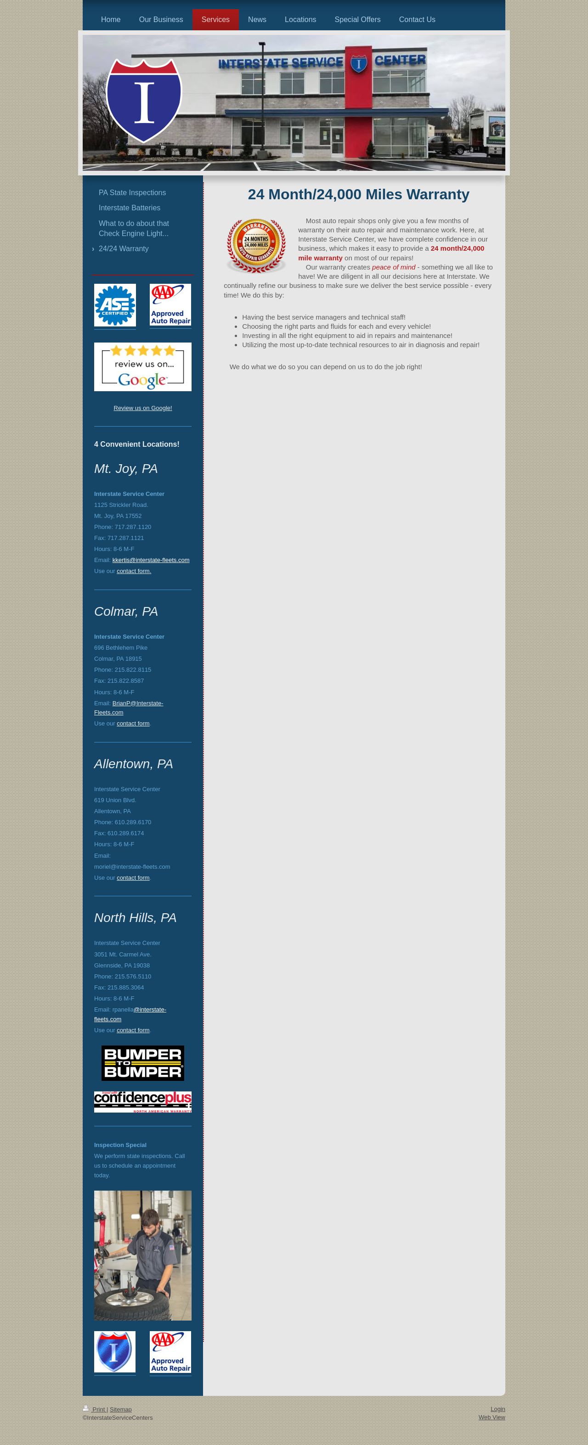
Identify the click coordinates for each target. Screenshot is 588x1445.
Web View (492, 1417)
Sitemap (121, 1409)
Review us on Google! (143, 408)
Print (95, 1409)
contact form (133, 571)
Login (498, 1409)
